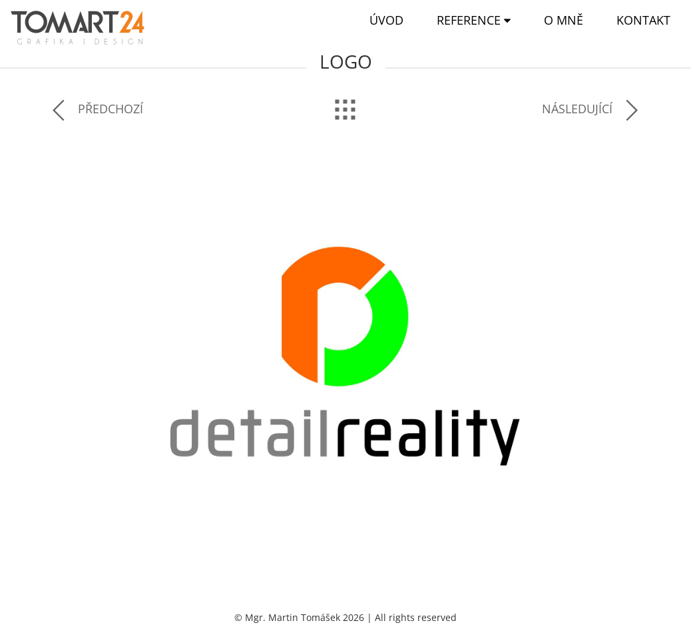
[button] (474, 20)
